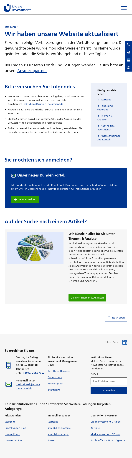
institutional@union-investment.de (43, 103)
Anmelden (109, 390)
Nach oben (116, 318)
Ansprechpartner (32, 70)
